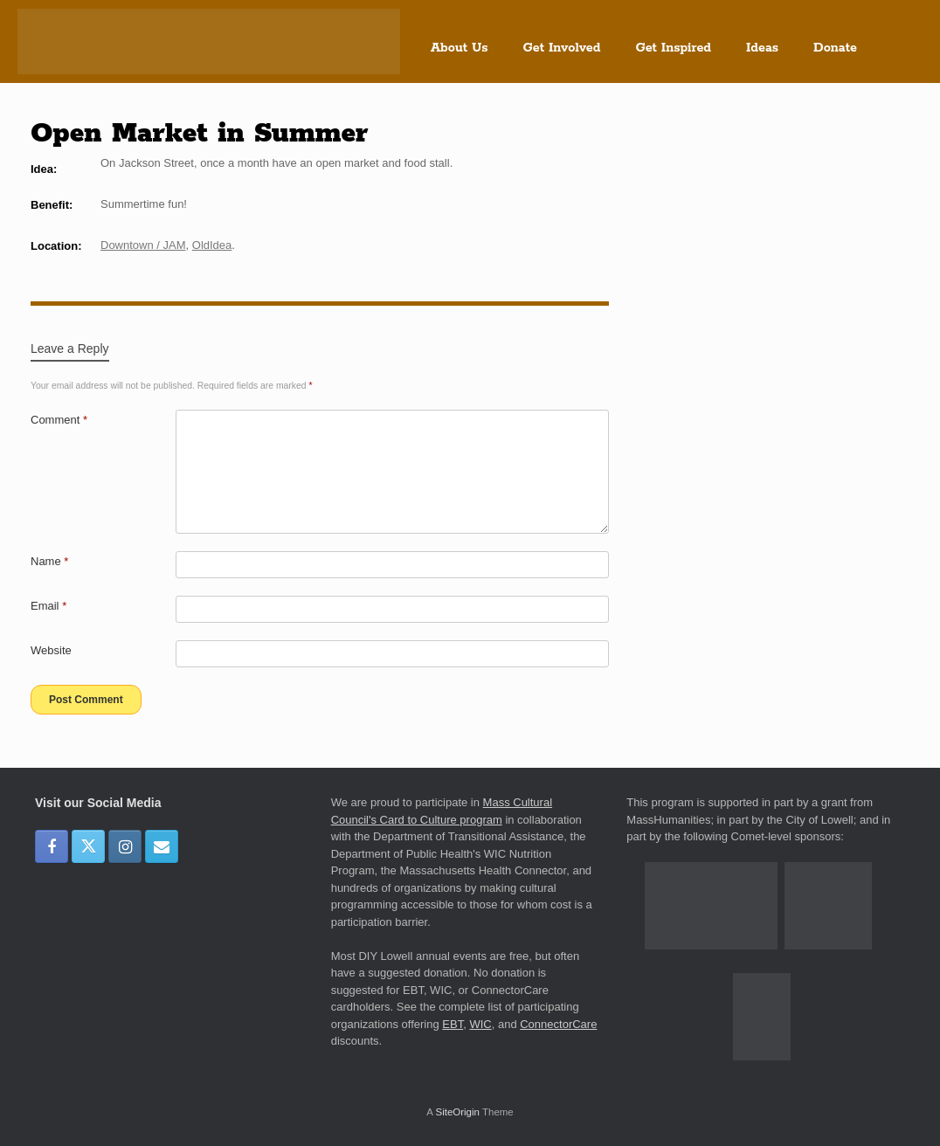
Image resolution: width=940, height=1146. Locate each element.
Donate (835, 48)
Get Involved (562, 48)
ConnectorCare (558, 1024)
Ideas (762, 48)
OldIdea (212, 245)
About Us (459, 48)
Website (51, 650)
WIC (480, 1024)
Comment (59, 419)
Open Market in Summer (199, 133)
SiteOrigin (457, 1112)
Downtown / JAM (143, 245)
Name (49, 561)
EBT (452, 1024)
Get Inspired (673, 48)
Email (48, 605)
